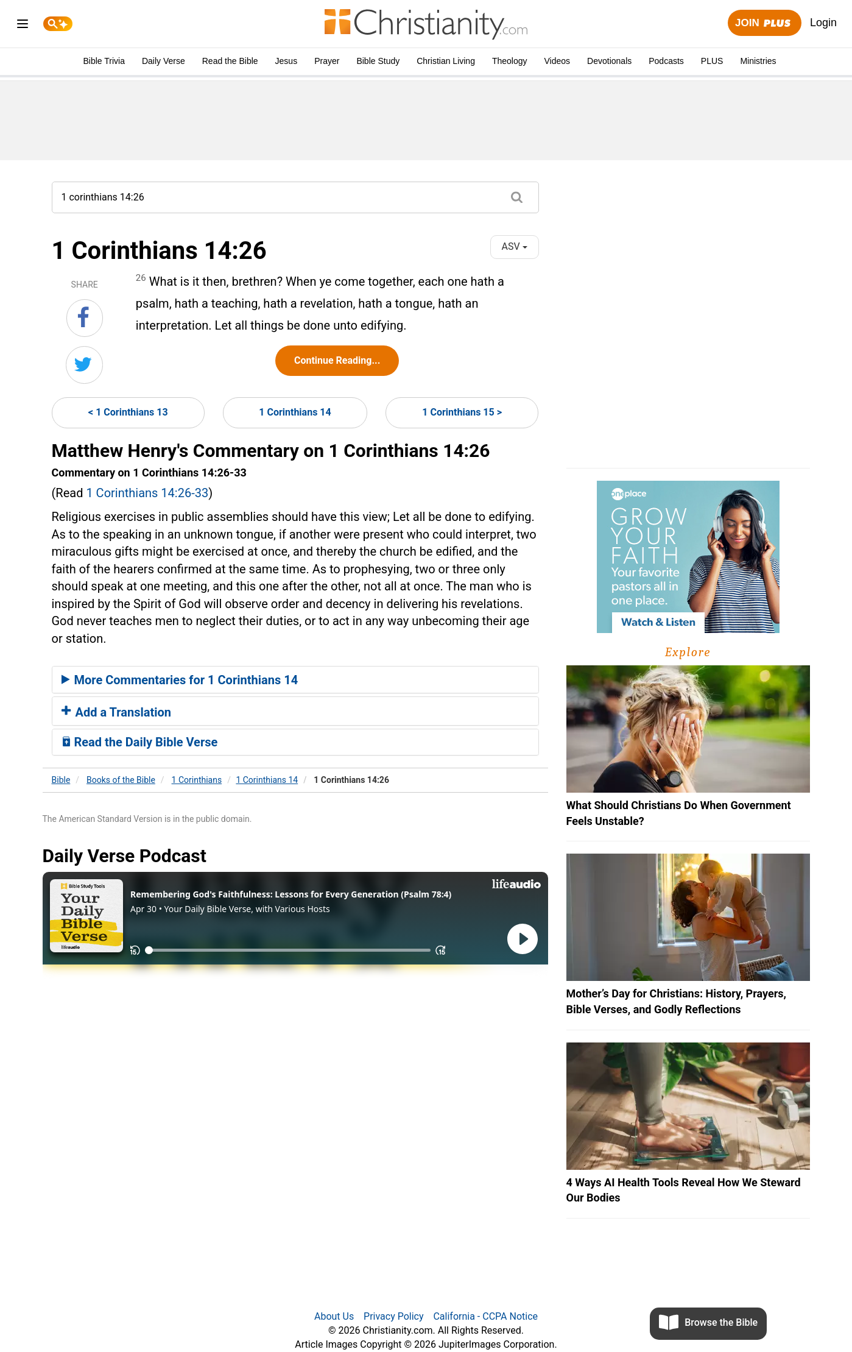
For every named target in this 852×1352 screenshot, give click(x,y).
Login (823, 22)
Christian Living (446, 61)
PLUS (712, 61)
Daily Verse (163, 61)
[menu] (22, 25)
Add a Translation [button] (117, 712)
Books (120, 780)
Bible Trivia (103, 61)
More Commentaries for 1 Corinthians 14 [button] (180, 680)
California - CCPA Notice (485, 1316)
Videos (557, 61)
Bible (61, 780)
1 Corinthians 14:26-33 (147, 493)
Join (764, 23)
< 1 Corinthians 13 (128, 412)
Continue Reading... (337, 360)
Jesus (286, 61)
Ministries (758, 61)
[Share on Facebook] (84, 318)
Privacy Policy (394, 1316)
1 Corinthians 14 (295, 412)
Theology (509, 61)
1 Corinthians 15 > (462, 412)
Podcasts (666, 61)
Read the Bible (230, 61)
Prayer (326, 61)
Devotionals (609, 61)
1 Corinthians (197, 780)
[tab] (295, 680)
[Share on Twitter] (84, 365)
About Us (334, 1316)
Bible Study (378, 61)
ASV (514, 246)
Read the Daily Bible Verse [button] (140, 742)
